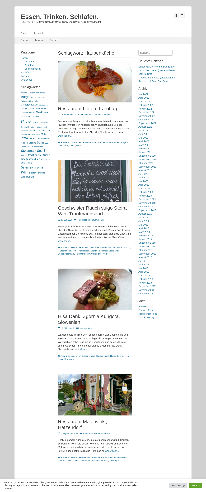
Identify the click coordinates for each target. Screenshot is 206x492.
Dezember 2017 (147, 286)
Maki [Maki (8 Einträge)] (43, 134)
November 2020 (147, 159)
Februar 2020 (145, 192)
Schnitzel (103, 251)
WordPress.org (146, 317)
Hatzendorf (97, 457)
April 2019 (143, 228)
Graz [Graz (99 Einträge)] (26, 121)
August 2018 (145, 257)
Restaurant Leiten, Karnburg (88, 108)
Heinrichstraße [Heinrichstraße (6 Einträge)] (34, 127)
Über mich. (38, 33)
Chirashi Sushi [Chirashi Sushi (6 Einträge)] (27, 108)
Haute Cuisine (116, 356)
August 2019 (145, 213)
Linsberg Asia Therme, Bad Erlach (156, 66)
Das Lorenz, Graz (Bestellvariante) (156, 70)
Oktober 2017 (145, 293)
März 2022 (144, 101)
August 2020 (145, 170)
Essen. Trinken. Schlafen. (59, 16)
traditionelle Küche (99, 460)
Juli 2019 (143, 217)
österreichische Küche (68, 460)
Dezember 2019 (147, 199)
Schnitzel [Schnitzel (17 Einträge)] (43, 142)
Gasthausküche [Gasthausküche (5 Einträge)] (27, 116)
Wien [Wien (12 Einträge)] (24, 162)
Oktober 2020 (145, 163)
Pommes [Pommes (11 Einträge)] (33, 138)
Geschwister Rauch (106, 247)
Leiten (72, 145)
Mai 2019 (143, 224)
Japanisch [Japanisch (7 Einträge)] (33, 130)
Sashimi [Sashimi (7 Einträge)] (32, 143)
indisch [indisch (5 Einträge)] (44, 127)
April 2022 (143, 97)
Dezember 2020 (147, 155)
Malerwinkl (122, 457)
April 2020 (143, 184)
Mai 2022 (143, 94)
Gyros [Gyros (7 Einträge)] (24, 127)
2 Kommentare (85, 328)
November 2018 (147, 246)
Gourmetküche (123, 247)
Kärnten (116, 142)
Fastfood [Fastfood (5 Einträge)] (24, 112)
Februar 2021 (145, 148)
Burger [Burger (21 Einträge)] (26, 97)
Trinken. (39, 40)
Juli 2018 (143, 261)
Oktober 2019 (145, 206)
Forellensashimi (88, 247)
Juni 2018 (143, 264)
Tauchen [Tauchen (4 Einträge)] (24, 155)
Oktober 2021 (145, 119)
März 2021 (144, 145)
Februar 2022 (145, 105)
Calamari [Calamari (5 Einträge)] (24, 101)
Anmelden (143, 306)
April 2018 (143, 271)
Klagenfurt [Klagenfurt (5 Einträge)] (36, 134)
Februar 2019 (145, 235)
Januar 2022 (145, 108)
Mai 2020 (143, 181)
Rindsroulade (83, 251)
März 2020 (144, 188)
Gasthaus (85, 457)
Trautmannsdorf (82, 254)
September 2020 (147, 166)
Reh (74, 251)
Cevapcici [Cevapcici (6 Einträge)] (33, 101)
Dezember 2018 (147, 242)
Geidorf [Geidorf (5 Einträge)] (38, 116)
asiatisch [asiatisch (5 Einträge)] (31, 93)
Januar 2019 (145, 239)
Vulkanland (96, 254)
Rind (78, 145)
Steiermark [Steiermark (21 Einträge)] (28, 150)
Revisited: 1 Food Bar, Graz (153, 81)
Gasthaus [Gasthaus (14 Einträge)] (42, 112)
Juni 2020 (143, 177)
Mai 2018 (143, 268)
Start (23, 33)
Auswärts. (65, 142)
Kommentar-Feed (147, 313)
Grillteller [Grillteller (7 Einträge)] (44, 122)
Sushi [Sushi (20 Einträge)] (41, 150)
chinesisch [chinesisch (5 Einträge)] (43, 105)
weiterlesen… (65, 135)
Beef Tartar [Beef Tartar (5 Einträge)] (40, 93)
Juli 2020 (143, 174)
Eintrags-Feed (146, 310)
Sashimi (94, 251)
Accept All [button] (195, 485)
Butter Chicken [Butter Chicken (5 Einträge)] (37, 97)
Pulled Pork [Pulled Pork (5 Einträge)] (44, 138)
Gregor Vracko (88, 356)
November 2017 (147, 290)
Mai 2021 (143, 137)
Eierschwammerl (89, 142)
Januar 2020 (145, 195)
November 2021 (147, 116)
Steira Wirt (114, 251)
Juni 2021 (143, 134)
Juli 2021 (143, 130)
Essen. (24, 40)
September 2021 (147, 123)
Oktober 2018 (145, 250)
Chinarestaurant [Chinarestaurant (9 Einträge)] (29, 104)
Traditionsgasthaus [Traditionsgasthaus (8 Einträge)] (30, 159)
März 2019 (144, 232)
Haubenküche (104, 142)
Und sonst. (27, 79)
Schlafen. (55, 40)
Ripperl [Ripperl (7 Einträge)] (24, 143)
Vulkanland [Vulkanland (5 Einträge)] (45, 159)
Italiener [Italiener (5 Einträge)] (24, 131)
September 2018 (147, 253)
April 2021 (143, 141)
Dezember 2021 (147, 112)
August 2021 (145, 126)
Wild (105, 254)
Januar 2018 (145, 282)
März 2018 (144, 275)
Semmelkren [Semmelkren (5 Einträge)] (26, 147)
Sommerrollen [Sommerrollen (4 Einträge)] (37, 147)
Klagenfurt (125, 142)
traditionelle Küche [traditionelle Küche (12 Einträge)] (39, 155)
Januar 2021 (145, 152)
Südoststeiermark (66, 254)
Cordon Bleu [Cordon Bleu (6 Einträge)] (40, 108)
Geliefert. (29, 65)
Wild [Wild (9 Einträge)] (30, 162)
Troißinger (114, 460)
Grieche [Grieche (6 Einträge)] (35, 122)
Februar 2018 (145, 279)
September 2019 (147, 210)
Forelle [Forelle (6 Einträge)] (32, 112)
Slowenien (69, 359)
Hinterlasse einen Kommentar (97, 114)
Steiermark (85, 460)
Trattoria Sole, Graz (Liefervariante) (157, 77)
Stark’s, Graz (145, 73)
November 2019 (147, 203)
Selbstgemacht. (33, 68)
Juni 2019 (143, 221)
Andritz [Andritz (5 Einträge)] (24, 93)
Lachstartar (63, 145)
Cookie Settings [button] (178, 485)
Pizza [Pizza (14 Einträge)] (24, 138)
